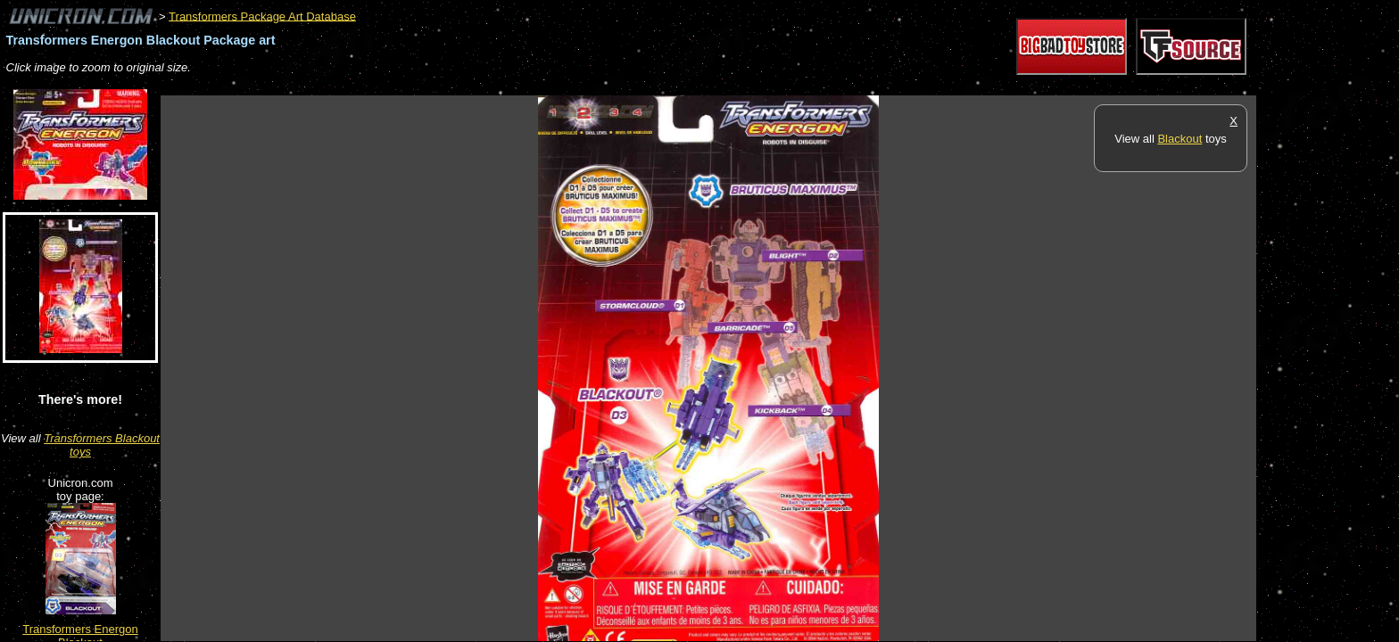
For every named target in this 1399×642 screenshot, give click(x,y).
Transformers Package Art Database (262, 15)
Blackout (1179, 138)
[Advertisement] (485, 86)
